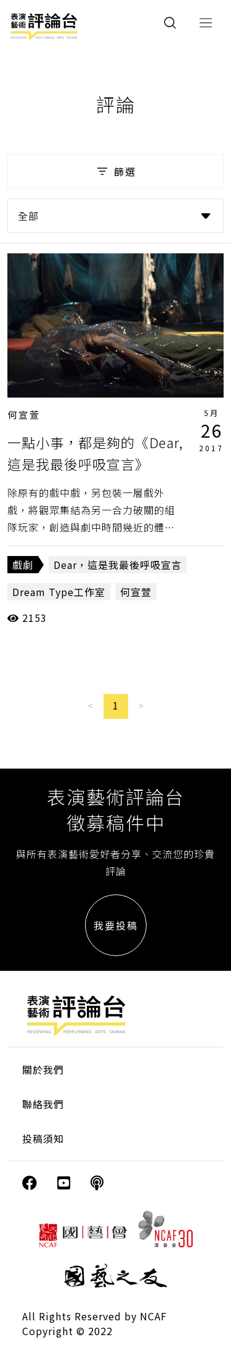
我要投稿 (116, 925)
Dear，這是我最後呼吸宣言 (118, 564)
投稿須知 (43, 1138)
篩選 (115, 171)
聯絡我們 (43, 1104)
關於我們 (43, 1069)
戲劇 (22, 564)
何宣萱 (24, 414)
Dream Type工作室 (58, 591)
